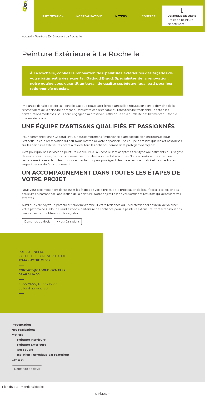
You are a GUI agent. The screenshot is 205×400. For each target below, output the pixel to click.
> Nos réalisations (67, 221)
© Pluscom (102, 393)
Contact (148, 16)
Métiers (121, 16)
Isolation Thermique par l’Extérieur (43, 354)
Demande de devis (37, 221)
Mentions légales (32, 386)
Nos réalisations (89, 16)
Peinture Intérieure (31, 339)
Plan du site (10, 386)
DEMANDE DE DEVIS (182, 15)
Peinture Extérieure (31, 344)
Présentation (53, 16)
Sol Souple (25, 349)
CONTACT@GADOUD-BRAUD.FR (42, 270)
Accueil (27, 36)
